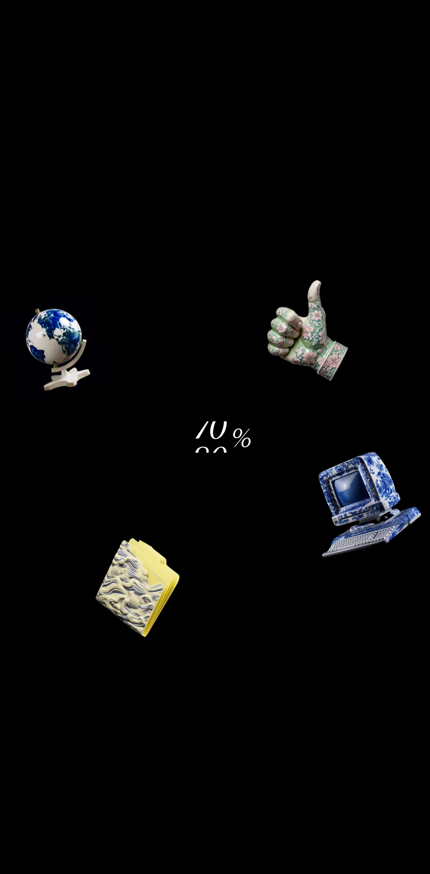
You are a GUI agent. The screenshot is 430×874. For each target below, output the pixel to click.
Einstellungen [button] (165, 462)
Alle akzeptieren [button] (266, 462)
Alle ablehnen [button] (296, 395)
